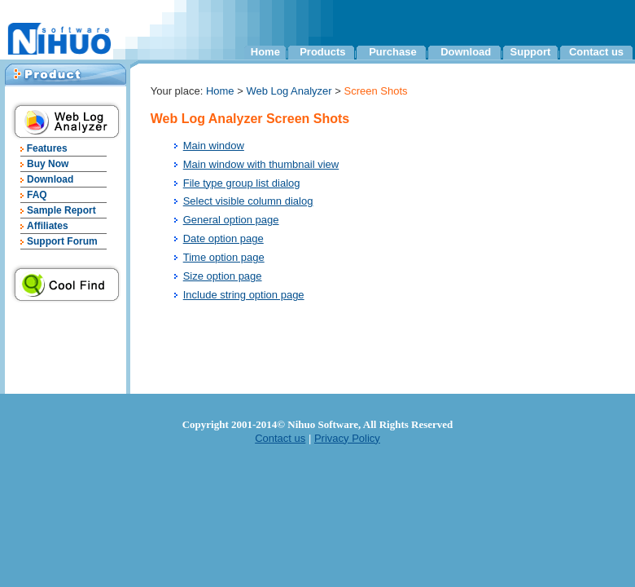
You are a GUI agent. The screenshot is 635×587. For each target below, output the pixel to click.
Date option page (223, 238)
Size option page (222, 276)
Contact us (596, 52)
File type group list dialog (241, 183)
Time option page (224, 257)
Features (45, 148)
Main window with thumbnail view (261, 164)
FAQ (37, 195)
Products (322, 52)
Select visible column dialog (248, 201)
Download (465, 52)
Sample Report (61, 210)
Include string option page (243, 295)
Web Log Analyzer (288, 91)
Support (530, 52)
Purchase (393, 52)
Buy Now (47, 164)
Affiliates (47, 226)
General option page (231, 220)
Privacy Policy (347, 438)
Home (265, 52)
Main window (213, 145)
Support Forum (62, 241)
